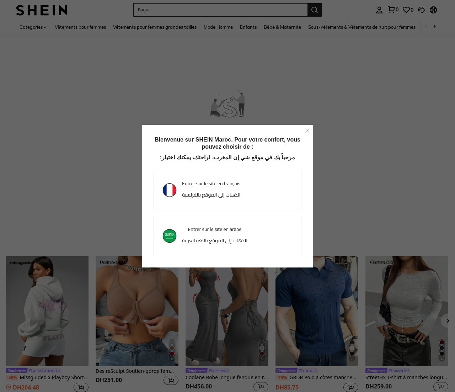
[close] (307, 130)
